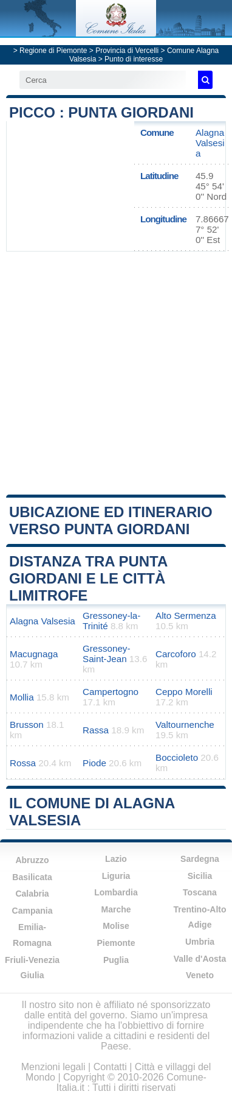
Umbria (199, 942)
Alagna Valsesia (210, 142)
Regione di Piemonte (53, 50)
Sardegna (199, 859)
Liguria (116, 876)
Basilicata (32, 877)
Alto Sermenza (185, 615)
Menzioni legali (53, 1067)
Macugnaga (34, 654)
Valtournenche (184, 724)
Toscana (200, 892)
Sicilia (200, 876)
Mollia (22, 697)
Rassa (96, 730)
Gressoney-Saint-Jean (107, 653)
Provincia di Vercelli (127, 50)
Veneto (200, 975)
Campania (32, 910)
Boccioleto (176, 757)
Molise (116, 926)
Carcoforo (175, 654)
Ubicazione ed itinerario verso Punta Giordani (111, 520)
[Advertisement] (114, 372)
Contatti (110, 1067)
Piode (94, 763)
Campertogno (110, 691)
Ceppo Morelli (184, 691)
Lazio (116, 859)
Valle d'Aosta (200, 959)
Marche (116, 909)
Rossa (23, 763)
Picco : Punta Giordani (101, 112)
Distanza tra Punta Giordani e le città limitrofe (88, 578)
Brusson (27, 724)
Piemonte (116, 943)
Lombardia (116, 892)
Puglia (116, 960)
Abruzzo (32, 860)
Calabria (32, 893)
